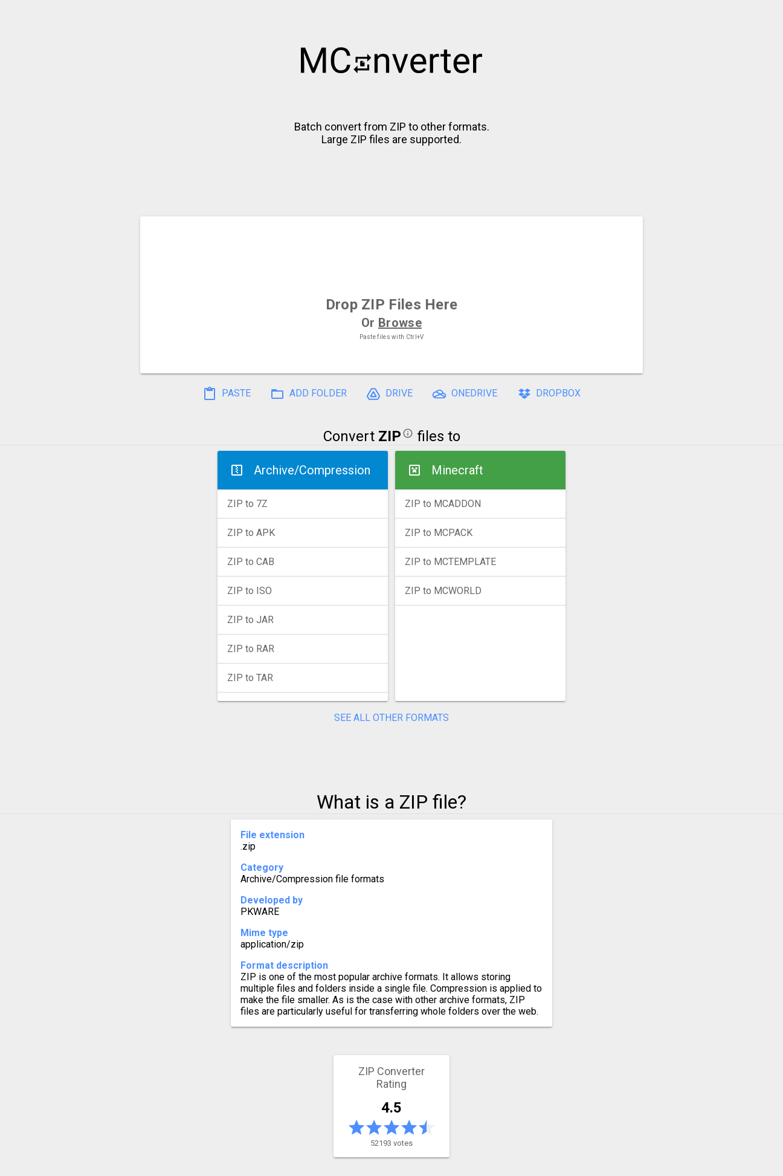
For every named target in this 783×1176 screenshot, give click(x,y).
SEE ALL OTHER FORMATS (391, 717)
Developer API (488, 1162)
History (183, 1162)
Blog (427, 1162)
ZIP (389, 436)
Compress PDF (364, 1162)
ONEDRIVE (464, 394)
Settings (240, 1162)
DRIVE (389, 394)
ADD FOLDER (308, 394)
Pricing (295, 1162)
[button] (762, 16)
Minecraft (457, 470)
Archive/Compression (312, 470)
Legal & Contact (579, 1162)
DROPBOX (549, 394)
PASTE (226, 394)
